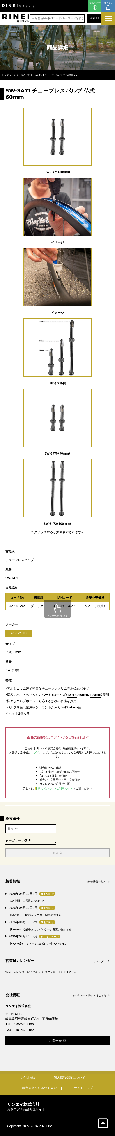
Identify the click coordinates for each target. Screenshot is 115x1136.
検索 (94, 18)
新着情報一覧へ (98, 882)
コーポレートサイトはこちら (90, 995)
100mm (95, 694)
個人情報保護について (69, 1077)
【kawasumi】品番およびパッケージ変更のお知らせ (40, 929)
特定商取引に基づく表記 (39, 1088)
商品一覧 (25, 75)
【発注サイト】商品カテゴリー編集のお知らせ (37, 915)
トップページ (8, 75)
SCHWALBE (19, 633)
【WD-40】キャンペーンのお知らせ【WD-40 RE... (38, 944)
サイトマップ (83, 1088)
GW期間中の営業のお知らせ (27, 901)
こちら (34, 972)
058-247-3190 (24, 1024)
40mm (72, 694)
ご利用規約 (29, 1077)
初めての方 (95, 6)
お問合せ (57, 1040)
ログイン (108, 6)
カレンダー (101, 961)
